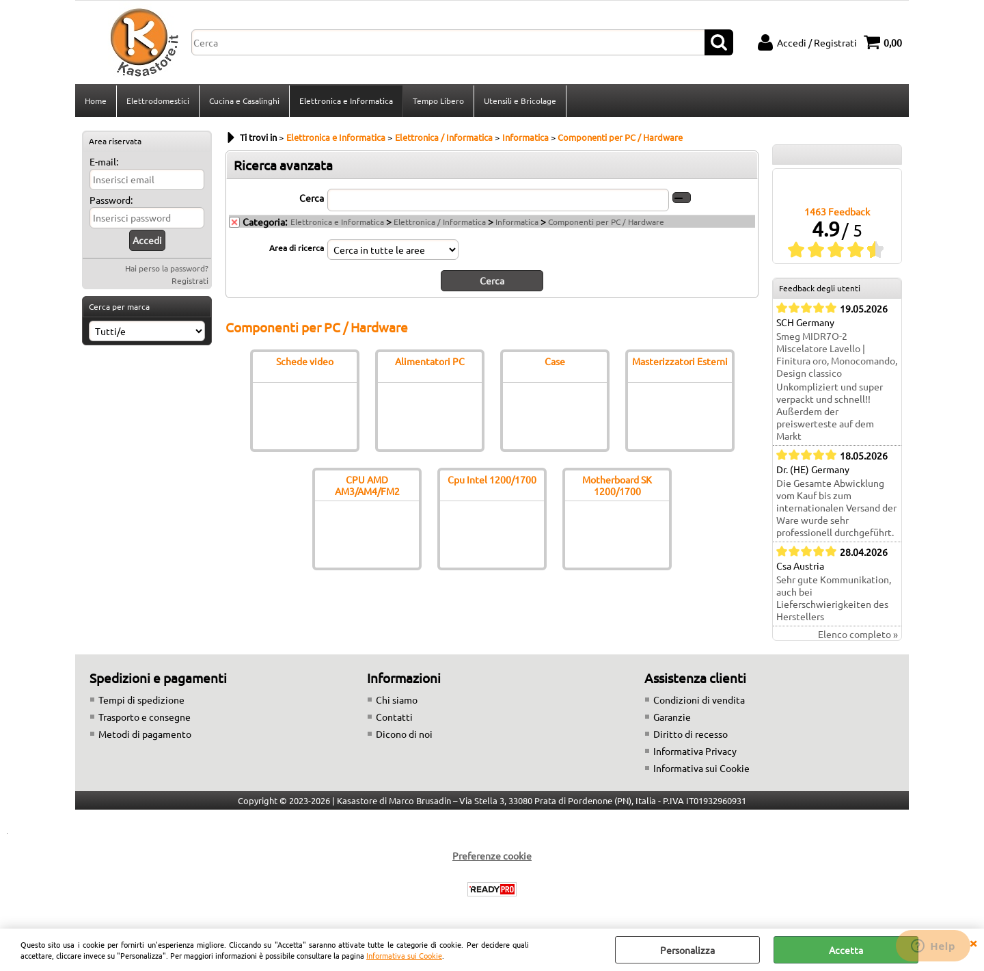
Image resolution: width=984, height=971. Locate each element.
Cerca (311, 197)
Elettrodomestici (157, 100)
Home (96, 100)
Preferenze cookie (492, 855)
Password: (111, 200)
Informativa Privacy (695, 751)
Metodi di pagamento (144, 734)
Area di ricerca (296, 247)
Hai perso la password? (166, 268)
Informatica (516, 221)
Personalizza (687, 950)
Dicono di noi (404, 734)
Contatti (394, 716)
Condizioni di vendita (699, 699)
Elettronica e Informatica (346, 100)
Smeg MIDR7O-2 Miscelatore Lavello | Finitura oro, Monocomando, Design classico (836, 354)
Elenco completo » (858, 634)
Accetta (846, 950)
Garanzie (672, 716)
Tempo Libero (438, 100)
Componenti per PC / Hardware (606, 221)
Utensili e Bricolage (520, 100)
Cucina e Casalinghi (244, 100)
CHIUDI (973, 942)
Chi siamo (397, 699)
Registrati (190, 280)
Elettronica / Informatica (440, 221)
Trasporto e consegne (144, 716)
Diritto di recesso (690, 734)
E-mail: (104, 161)
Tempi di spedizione (141, 699)
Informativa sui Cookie (404, 955)
